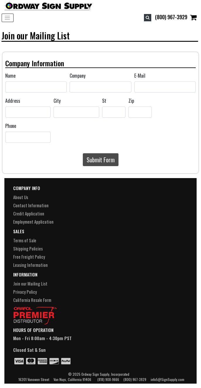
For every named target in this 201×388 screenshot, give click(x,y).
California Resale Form (32, 300)
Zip (131, 100)
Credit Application (28, 213)
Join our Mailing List (30, 283)
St (104, 100)
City (57, 100)
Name (10, 75)
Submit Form (101, 159)
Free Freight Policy (29, 256)
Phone (10, 125)
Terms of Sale (24, 240)
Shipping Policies (28, 248)
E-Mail (139, 75)
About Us (20, 197)
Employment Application (33, 221)
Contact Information (31, 205)
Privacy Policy (25, 291)
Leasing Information (30, 265)
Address (12, 100)
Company (77, 75)
